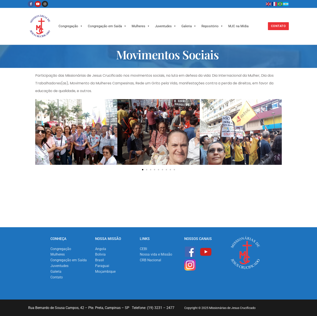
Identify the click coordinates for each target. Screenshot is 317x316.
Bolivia (100, 254)
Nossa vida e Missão (156, 254)
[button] (40, 133)
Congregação (71, 26)
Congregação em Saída (107, 26)
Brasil (99, 260)
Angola (100, 249)
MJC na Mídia (238, 26)
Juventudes (165, 26)
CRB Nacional (150, 260)
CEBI (143, 249)
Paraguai (102, 266)
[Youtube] (38, 4)
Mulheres (141, 26)
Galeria (188, 26)
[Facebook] (31, 4)
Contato (278, 26)
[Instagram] (45, 4)
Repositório (212, 26)
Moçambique (105, 271)
